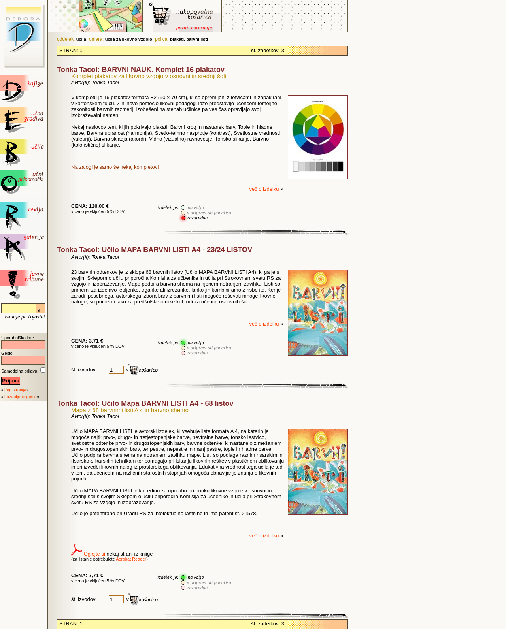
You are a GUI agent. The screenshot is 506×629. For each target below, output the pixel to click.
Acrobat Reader (131, 559)
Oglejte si (94, 554)
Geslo (7, 353)
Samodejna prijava (19, 371)
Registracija (15, 389)
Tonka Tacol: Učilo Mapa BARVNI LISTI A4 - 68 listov (145, 403)
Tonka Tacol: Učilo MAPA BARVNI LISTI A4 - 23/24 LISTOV (154, 250)
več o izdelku (264, 189)
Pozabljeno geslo (20, 396)
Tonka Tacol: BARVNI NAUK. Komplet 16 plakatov (141, 69)
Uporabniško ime (17, 337)
